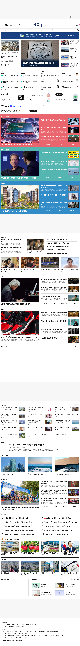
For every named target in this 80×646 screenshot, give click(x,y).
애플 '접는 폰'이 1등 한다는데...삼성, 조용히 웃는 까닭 (53, 128)
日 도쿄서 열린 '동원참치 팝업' (35, 414)
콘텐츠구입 (11, 631)
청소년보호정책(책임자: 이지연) (52, 631)
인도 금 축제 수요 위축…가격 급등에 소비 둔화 (29, 75)
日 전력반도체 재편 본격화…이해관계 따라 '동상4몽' (9, 64)
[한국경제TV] (6, 25)
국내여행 (55, 506)
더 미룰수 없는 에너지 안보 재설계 (67, 82)
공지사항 (34, 579)
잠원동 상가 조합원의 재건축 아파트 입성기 (29, 574)
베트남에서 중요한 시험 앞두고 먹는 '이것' (52, 338)
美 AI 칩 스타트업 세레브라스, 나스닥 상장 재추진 (54, 162)
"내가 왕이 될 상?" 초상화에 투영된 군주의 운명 (53, 288)
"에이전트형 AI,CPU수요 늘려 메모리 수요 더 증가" (9, 415)
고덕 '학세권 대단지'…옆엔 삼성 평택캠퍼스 (15, 211)
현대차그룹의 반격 (62, 474)
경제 (27, 30)
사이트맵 (21, 631)
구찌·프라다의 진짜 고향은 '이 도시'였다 (51, 329)
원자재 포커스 (23, 73)
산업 (30, 30)
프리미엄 (51, 30)
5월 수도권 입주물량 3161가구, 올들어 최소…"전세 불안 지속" (54, 186)
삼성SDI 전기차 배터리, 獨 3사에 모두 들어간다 (74, 57)
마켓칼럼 (3, 73)
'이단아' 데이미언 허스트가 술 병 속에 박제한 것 (53, 321)
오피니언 (23, 30)
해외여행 (64, 506)
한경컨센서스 (48, 144)
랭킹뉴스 (3, 514)
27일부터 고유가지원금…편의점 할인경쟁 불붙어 (66, 414)
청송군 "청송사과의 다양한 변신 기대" (49, 554)
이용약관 (35, 631)
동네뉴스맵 (48, 210)
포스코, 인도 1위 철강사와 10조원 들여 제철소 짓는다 (36, 421)
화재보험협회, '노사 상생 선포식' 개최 (35, 428)
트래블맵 (46, 506)
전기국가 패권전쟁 (35, 474)
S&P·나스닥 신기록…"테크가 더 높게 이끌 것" (29, 88)
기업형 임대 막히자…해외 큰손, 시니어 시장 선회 (53, 195)
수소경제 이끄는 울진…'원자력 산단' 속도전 (10, 554)
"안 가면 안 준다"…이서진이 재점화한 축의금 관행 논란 (26, 445)
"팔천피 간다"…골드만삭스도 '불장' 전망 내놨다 (53, 120)
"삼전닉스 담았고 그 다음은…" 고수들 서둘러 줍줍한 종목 (19, 534)
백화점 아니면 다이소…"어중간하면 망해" (11, 248)
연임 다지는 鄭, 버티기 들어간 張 (8, 61)
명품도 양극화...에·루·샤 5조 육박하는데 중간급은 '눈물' (63, 408)
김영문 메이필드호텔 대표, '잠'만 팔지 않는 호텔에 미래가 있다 (54, 482)
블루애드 (24, 624)
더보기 (56, 30)
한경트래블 (4, 479)
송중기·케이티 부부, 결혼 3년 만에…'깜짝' (35, 252)
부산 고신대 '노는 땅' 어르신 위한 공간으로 (9, 435)
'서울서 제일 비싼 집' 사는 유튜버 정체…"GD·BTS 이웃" (54, 203)
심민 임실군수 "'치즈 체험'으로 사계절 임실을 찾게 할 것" (70, 554)
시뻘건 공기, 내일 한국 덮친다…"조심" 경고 (58, 243)
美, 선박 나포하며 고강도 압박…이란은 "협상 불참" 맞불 (74, 50)
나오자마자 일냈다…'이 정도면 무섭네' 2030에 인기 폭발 (58, 530)
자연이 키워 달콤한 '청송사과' (28, 553)
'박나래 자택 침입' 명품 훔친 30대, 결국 (57, 253)
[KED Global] (15, 25)
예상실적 (47, 177)
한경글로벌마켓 (12, 30)
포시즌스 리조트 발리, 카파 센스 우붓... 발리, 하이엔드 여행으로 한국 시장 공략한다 (54, 491)
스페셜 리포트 (4, 456)
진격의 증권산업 (8, 474)
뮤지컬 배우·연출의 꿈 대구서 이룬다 (63, 434)
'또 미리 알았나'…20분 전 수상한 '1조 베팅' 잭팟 (56, 534)
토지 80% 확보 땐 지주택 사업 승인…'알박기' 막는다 (9, 52)
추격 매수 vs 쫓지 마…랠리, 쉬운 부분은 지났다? (10, 82)
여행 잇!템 (74, 506)
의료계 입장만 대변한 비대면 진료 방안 (48, 88)
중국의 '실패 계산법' (45, 81)
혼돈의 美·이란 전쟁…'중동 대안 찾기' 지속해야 (50, 75)
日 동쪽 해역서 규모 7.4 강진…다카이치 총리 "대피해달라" (9, 421)
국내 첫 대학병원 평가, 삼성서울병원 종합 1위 (16, 518)
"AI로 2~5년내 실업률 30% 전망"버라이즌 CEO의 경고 (18, 178)
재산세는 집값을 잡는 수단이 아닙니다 (69, 574)
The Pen (3, 559)
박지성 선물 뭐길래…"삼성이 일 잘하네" (30, 270)
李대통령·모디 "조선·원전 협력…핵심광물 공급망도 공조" (74, 42)
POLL (2, 442)
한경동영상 (4, 346)
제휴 (8, 631)
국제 (34, 30)
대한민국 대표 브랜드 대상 (13, 539)
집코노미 (18, 30)
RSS (31, 631)
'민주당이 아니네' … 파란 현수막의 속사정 (50, 270)
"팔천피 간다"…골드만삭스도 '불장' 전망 (57, 250)
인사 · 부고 (73, 579)
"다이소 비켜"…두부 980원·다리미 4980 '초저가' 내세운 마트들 (60, 522)
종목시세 (59, 177)
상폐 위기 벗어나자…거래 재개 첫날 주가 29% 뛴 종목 (18, 522)
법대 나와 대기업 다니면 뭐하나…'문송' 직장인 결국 (57, 526)
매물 (60, 210)
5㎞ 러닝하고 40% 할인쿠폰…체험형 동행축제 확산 (36, 408)
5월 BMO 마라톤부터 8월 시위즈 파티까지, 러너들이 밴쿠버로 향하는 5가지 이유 (20, 508)
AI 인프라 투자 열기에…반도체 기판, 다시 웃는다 (74, 65)
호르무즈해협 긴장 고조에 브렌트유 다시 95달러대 (62, 421)
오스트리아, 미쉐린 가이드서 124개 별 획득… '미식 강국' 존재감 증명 (53, 499)
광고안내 (18, 624)
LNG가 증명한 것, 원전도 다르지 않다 (10, 75)
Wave (37, 30)
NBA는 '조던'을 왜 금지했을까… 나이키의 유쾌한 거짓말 (19, 337)
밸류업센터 (72, 210)
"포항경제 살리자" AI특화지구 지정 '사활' (62, 428)
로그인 (77, 25)
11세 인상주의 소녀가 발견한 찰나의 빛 (51, 296)
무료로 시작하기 (33, 111)
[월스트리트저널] (11, 25)
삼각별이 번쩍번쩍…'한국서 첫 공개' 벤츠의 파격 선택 (9, 408)
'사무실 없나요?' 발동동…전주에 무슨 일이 (58, 246)
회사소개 (3, 624)
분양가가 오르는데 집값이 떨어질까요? (9, 574)
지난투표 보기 (67, 449)
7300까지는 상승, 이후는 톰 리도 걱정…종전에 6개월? (29, 82)
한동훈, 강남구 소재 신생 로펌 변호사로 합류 (9, 270)
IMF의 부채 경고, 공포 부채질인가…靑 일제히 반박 (38, 63)
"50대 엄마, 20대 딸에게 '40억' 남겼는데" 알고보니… (58, 518)
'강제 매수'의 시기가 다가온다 (48, 573)
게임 (41, 30)
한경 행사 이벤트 (5, 579)
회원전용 (3, 71)
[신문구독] (19, 25)
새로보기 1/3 (76, 405)
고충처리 (13, 624)
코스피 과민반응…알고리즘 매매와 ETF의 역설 (9, 88)
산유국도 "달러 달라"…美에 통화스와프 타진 (9, 57)
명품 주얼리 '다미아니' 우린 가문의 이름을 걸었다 (54, 312)
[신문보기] (2, 25)
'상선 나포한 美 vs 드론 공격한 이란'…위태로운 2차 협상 (54, 170)
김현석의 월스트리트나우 (5, 80)
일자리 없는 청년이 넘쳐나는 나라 (68, 75)
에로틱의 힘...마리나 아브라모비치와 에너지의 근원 (54, 279)
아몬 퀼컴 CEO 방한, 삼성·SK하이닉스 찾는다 (9, 428)
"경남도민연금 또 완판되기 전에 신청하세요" (38, 434)
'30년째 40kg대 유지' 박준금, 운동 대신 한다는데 (69, 270)
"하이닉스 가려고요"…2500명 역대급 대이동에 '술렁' (18, 526)
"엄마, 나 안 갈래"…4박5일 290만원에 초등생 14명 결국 (18, 530)
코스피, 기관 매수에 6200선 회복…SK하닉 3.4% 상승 (53, 137)
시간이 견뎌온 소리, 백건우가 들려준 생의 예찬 (15, 304)
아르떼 (2, 276)
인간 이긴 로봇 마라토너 (66, 87)
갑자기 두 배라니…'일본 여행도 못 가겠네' (57, 240)
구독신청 (8, 624)
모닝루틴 (45, 30)
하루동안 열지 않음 (72, 35)
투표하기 (67, 446)
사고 (78, 579)
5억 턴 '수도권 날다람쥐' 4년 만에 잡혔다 (11, 240)
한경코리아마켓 (4, 30)
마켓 (72, 144)
